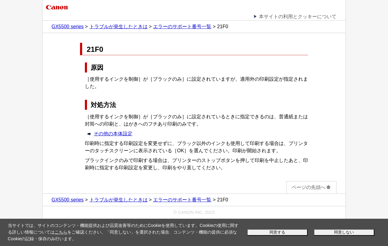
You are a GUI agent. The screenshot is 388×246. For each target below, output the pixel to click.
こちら (61, 232)
